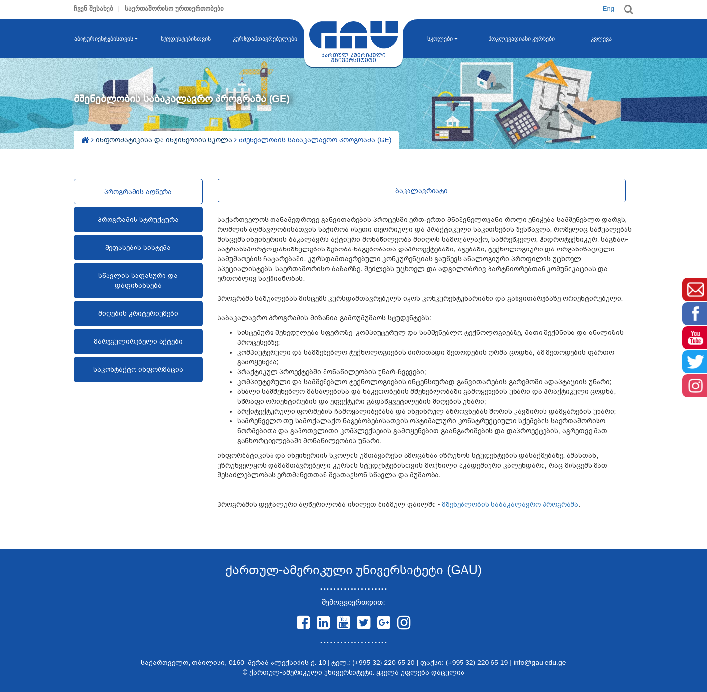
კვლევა (601, 38)
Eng (608, 8)
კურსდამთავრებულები (265, 38)
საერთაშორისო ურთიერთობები (174, 8)
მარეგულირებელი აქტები (138, 341)
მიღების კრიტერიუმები (138, 313)
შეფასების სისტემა (138, 247)
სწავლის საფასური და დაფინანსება (138, 280)
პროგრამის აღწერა (138, 191)
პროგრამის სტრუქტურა (138, 219)
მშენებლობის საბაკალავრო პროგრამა (510, 504)
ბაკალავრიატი (421, 190)
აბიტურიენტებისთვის (106, 38)
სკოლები (442, 38)
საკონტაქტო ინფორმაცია (138, 369)
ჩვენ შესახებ (93, 8)
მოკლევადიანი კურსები (522, 38)
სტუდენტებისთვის (186, 38)
